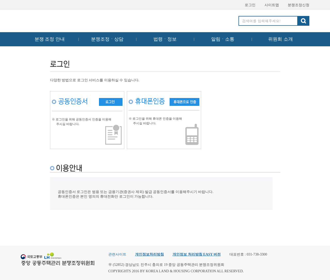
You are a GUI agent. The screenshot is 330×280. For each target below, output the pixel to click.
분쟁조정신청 (296, 5)
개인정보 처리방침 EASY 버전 (196, 254)
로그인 (247, 5)
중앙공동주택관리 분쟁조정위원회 (58, 20)
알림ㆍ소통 (222, 39)
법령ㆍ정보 (165, 39)
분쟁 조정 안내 (50, 39)
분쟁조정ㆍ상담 (107, 39)
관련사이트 (117, 254)
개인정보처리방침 (149, 254)
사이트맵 (269, 5)
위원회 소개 (280, 39)
